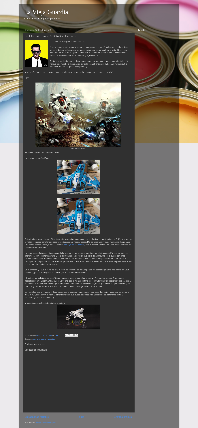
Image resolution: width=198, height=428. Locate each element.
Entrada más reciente (37, 416)
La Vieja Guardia (46, 12)
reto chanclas (38, 339)
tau (53, 339)
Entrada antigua (123, 416)
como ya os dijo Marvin (74, 245)
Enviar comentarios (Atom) (47, 422)
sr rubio (48, 339)
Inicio (81, 416)
